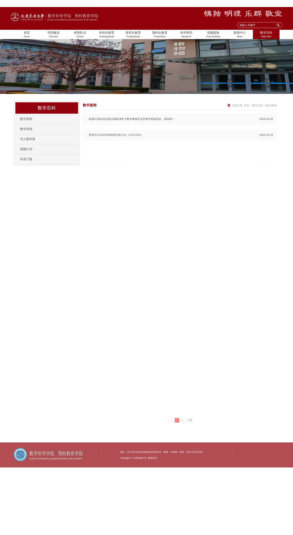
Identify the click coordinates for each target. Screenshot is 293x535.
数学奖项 (26, 133)
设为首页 (237, 3)
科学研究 (186, 35)
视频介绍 (26, 154)
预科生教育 (159, 35)
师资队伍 (80, 35)
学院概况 (53, 35)
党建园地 (213, 35)
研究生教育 (133, 35)
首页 (26, 35)
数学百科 (266, 35)
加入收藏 (253, 3)
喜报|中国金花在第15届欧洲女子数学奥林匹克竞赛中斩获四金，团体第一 (181, 132)
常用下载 (26, 164)
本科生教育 (106, 35)
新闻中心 (239, 35)
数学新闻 (26, 123)
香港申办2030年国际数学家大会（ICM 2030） (181, 149)
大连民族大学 (272, 3)
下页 (190, 435)
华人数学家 (27, 144)
